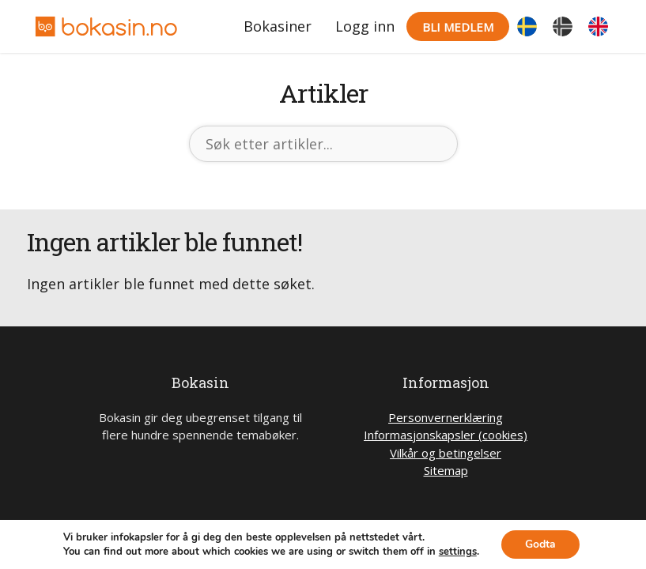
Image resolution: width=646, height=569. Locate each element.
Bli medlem (457, 27)
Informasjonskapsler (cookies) (445, 435)
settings (458, 552)
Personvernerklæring (445, 417)
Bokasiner (278, 26)
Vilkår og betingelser (445, 453)
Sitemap (446, 470)
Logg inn (365, 26)
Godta (540, 544)
